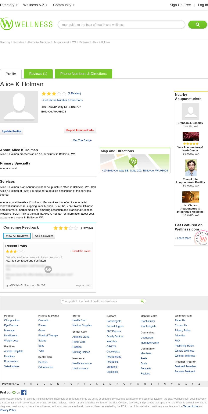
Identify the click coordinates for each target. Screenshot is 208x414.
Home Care (78, 341)
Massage (9, 330)
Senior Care (79, 331)
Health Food (79, 320)
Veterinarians (11, 366)
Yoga (41, 350)
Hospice (77, 346)
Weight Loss (11, 340)
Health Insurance (82, 363)
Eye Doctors (11, 325)
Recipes (145, 373)
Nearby (191, 97)
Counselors (147, 337)
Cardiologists (114, 321)
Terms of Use (190, 406)
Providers (19, 42)
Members (146, 353)
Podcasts (146, 368)
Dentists (42, 362)
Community (62, 5)
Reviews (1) (38, 73)
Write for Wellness (185, 355)
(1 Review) (74, 93)
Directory (7, 5)
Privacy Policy (183, 330)
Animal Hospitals (13, 351)
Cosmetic (43, 320)
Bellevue (84, 42)
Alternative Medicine (39, 42)
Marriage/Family (150, 342)
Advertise (180, 335)
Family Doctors (115, 336)
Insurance (78, 358)
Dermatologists (115, 326)
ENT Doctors (114, 331)
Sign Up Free (180, 5)
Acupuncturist (62, 42)
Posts (144, 358)
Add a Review (44, 235)
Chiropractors (11, 320)
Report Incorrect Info (80, 130)
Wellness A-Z (33, 5)
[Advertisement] (77, 55)
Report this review (81, 251)
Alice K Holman (101, 42)
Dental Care (45, 357)
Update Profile (11, 131)
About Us (180, 320)
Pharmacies (11, 361)
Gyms (41, 330)
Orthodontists (45, 367)
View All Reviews (17, 235)
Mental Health (149, 316)
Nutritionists (11, 335)
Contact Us (181, 325)
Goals (144, 363)
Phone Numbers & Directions (83, 74)
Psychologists (148, 326)
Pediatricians (114, 356)
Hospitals (9, 356)
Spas (41, 345)
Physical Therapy (48, 335)
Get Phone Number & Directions (63, 100)
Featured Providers (185, 366)
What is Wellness (184, 350)
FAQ (177, 340)
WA (74, 42)
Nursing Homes (81, 352)
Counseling (147, 332)
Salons (42, 340)
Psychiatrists (148, 321)
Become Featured (185, 371)
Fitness (42, 325)
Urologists (112, 371)
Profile (11, 74)
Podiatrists (112, 361)
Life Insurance (80, 368)
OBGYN (111, 346)
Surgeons (112, 366)
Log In (203, 5)
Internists (112, 341)
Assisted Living (80, 336)
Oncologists (113, 351)
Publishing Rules (184, 345)
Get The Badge (82, 140)
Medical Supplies (82, 325)
